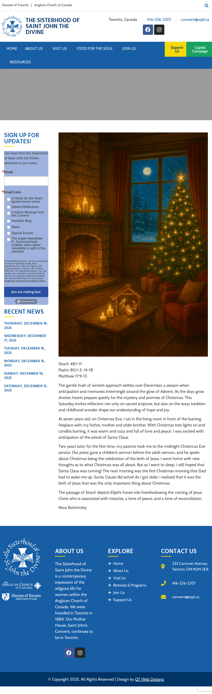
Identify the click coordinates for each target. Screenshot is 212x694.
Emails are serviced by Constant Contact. (24, 280)
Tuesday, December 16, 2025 (24, 350)
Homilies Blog (21, 221)
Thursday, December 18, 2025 (26, 325)
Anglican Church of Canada (53, 5)
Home (12, 48)
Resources (20, 62)
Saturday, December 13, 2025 (25, 388)
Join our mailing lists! (26, 292)
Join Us (130, 48)
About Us (35, 48)
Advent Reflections (25, 207)
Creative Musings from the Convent (27, 214)
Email (8, 172)
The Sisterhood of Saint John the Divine (53, 26)
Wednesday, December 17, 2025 (25, 338)
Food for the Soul (96, 48)
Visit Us (61, 48)
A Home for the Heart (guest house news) (26, 200)
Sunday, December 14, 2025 (24, 376)
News (15, 227)
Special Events (22, 233)
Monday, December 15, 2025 (24, 363)
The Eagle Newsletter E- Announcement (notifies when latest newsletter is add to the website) (28, 245)
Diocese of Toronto (15, 5)
